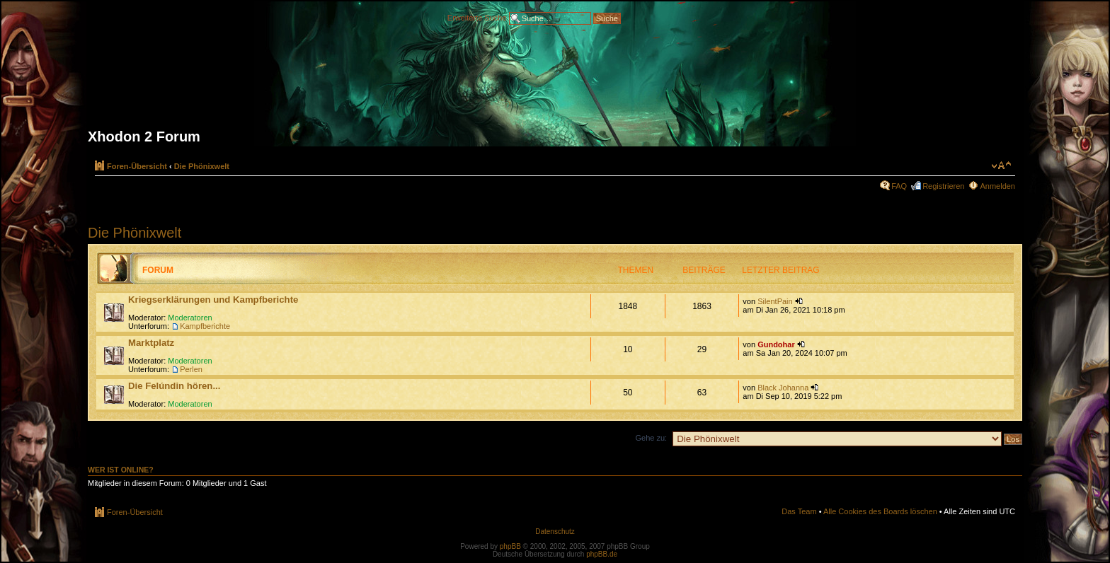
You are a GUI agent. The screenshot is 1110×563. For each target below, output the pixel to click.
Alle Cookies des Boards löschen (880, 511)
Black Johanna (782, 387)
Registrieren (943, 186)
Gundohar (776, 344)
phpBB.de (601, 554)
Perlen (191, 369)
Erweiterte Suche (477, 17)
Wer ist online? (121, 469)
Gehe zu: (651, 438)
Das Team (799, 511)
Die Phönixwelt (201, 166)
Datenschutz (555, 531)
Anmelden (997, 186)
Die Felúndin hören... (174, 386)
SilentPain (775, 301)
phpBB (510, 546)
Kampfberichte (205, 326)
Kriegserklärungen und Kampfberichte (213, 299)
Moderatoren (190, 317)
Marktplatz (151, 342)
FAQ (899, 186)
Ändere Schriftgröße (1001, 165)
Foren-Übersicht (137, 166)
